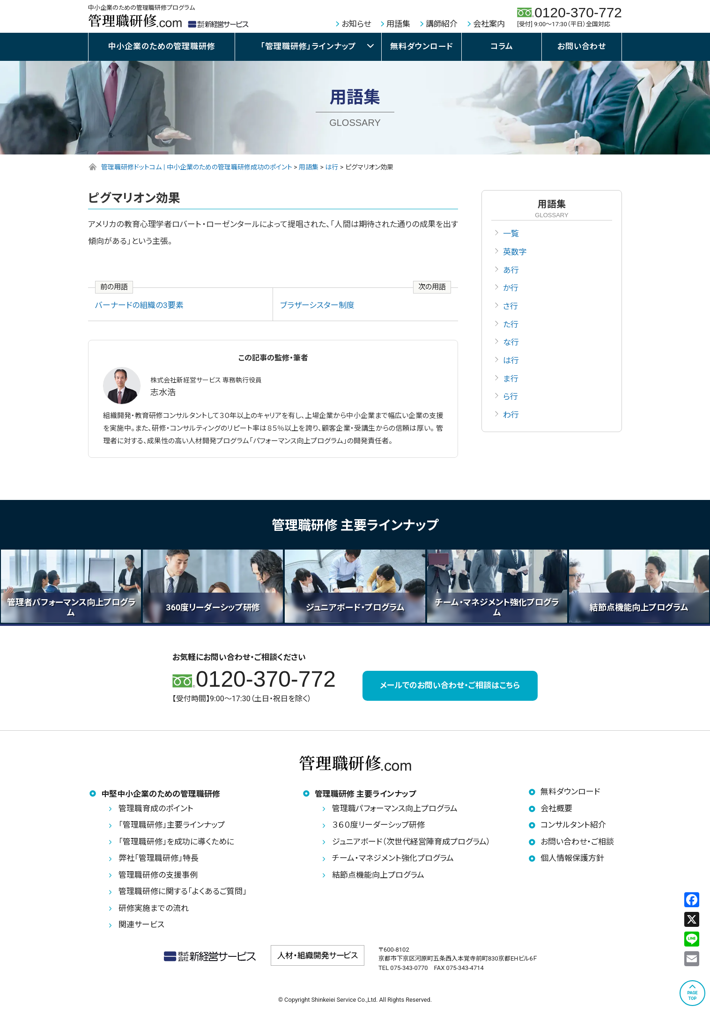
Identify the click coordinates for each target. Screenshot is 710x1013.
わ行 (511, 414)
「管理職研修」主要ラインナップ (171, 824)
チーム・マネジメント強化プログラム (393, 858)
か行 (510, 288)
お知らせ (356, 24)
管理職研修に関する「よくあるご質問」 (182, 891)
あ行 (511, 270)
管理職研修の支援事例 (158, 875)
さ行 (510, 306)
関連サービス (141, 924)
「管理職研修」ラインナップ (308, 46)
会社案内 (489, 24)
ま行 (510, 378)
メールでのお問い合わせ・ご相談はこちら (450, 685)
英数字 (515, 252)
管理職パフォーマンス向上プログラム (395, 808)
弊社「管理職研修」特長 (158, 858)
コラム (501, 46)
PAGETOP (692, 996)
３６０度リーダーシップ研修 (378, 824)
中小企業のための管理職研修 (161, 46)
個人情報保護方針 (572, 858)
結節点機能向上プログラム (378, 875)
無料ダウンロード (421, 46)
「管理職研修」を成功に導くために (176, 841)
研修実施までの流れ (153, 908)
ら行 (510, 397)
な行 (511, 342)
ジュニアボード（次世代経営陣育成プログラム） (411, 841)
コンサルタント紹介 (573, 824)
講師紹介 (442, 24)
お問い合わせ (581, 46)
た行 (510, 324)
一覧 (511, 233)
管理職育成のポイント (155, 808)
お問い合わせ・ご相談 (577, 841)
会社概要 (556, 808)
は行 (511, 360)
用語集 (398, 24)
